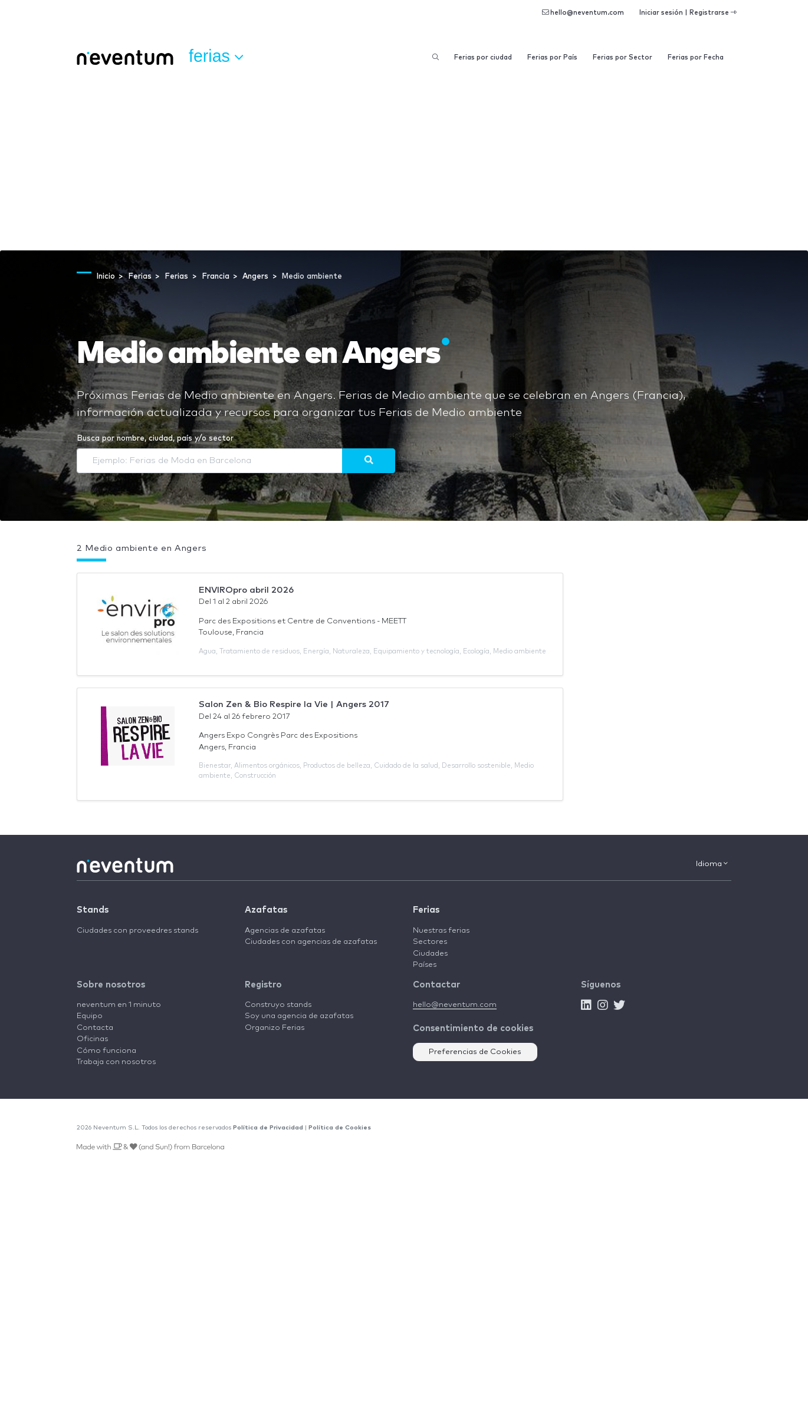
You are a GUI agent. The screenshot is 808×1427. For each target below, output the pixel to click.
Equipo (90, 1016)
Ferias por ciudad (483, 57)
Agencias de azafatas (285, 930)
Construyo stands (278, 1005)
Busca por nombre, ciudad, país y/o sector (155, 438)
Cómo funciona (106, 1051)
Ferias (426, 910)
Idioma (712, 864)
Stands (93, 910)
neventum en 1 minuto (119, 1005)
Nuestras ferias (441, 930)
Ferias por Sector (622, 57)
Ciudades (430, 953)
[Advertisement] (404, 162)
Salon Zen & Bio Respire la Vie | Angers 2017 (294, 704)
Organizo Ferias (274, 1028)
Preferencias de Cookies (475, 1052)
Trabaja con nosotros (116, 1062)
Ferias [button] (216, 57)
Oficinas (92, 1039)
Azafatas (266, 910)
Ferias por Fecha (696, 57)
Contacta (95, 1028)
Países (424, 965)
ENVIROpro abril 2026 (246, 590)
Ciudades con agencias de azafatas (311, 942)
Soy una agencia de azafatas (299, 1016)
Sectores (430, 942)
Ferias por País (552, 57)
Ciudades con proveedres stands (137, 930)
